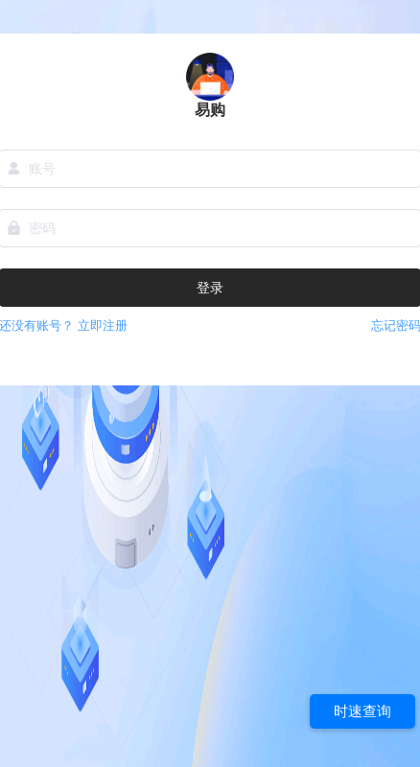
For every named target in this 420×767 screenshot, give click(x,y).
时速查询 (362, 711)
